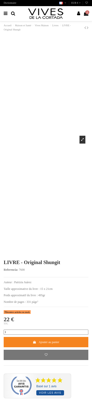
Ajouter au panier (46, 342)
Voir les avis (50, 392)
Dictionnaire (10, 2)
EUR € (76, 2)
